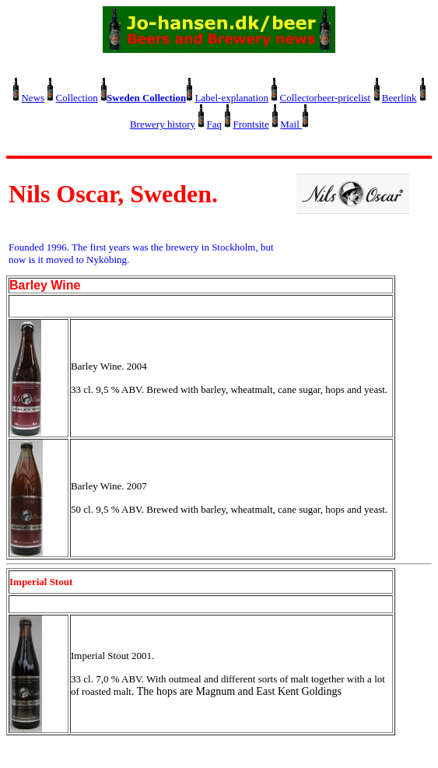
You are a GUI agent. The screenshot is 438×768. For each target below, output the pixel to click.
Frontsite (251, 124)
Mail (291, 124)
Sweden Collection (146, 97)
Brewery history (162, 124)
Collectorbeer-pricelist (325, 97)
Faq (215, 124)
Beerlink (399, 97)
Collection (77, 97)
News (32, 97)
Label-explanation (231, 97)
